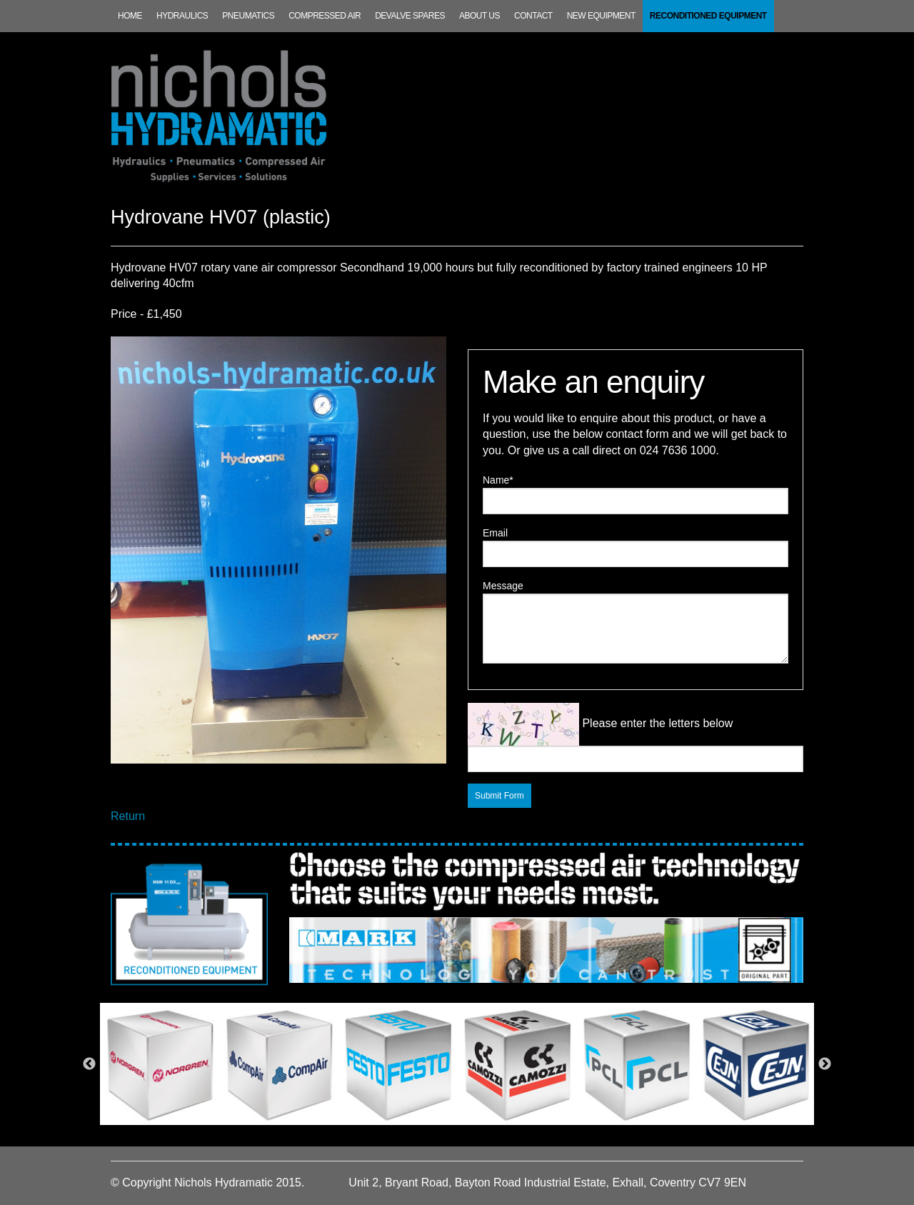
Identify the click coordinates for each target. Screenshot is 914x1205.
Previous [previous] (89, 1064)
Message (503, 585)
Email (495, 533)
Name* (498, 480)
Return (128, 816)
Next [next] (825, 1064)
